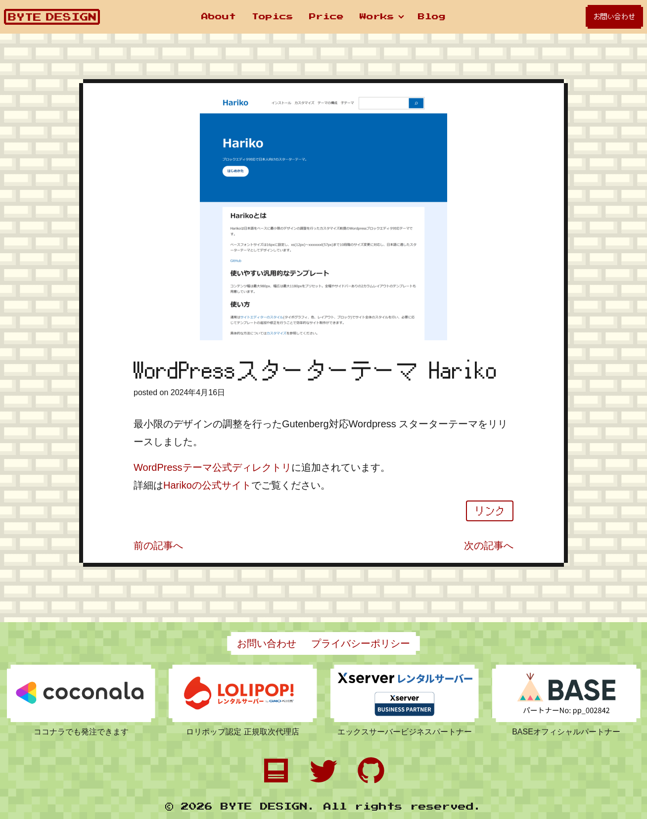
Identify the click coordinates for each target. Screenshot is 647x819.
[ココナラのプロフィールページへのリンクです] (81, 693)
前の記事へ (158, 545)
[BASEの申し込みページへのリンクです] (566, 693)
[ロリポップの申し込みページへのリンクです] (243, 693)
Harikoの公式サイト (207, 485)
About (218, 16)
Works (377, 16)
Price (326, 16)
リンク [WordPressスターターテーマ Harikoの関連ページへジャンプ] (490, 510)
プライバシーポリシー (360, 643)
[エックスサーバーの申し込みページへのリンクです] (404, 693)
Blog (432, 16)
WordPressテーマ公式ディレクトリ (212, 467)
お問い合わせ (614, 16)
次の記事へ (488, 545)
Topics (272, 16)
